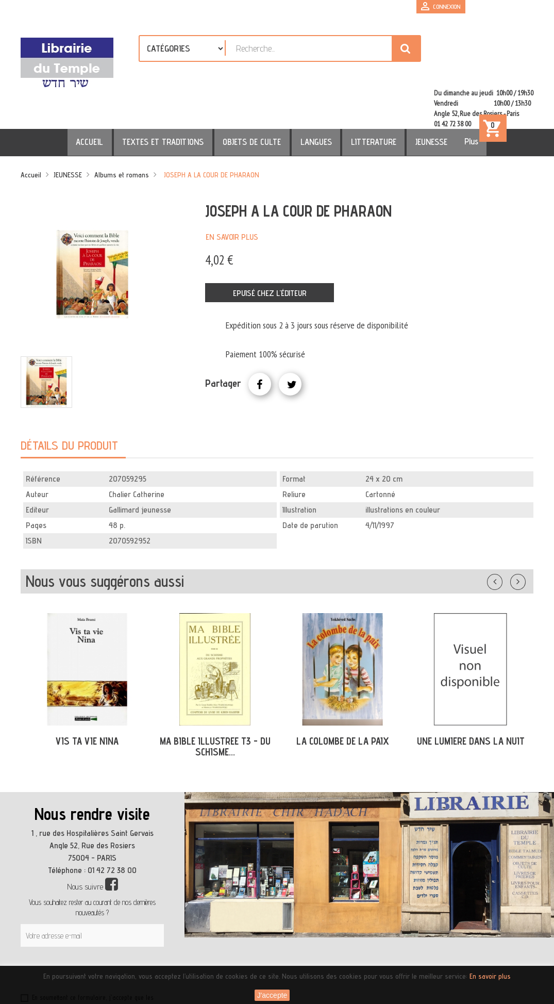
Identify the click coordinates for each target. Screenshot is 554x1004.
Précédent (505, 537)
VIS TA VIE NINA (87, 699)
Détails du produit (69, 403)
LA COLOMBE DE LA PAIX (342, 699)
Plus (451, 99)
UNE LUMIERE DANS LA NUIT (471, 699)
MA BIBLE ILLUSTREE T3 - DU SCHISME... (215, 705)
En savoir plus (232, 195)
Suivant (524, 537)
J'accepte (272, 995)
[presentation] (119, 930)
